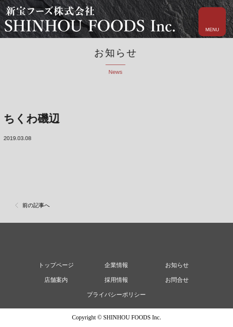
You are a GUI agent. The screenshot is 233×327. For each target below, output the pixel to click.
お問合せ (177, 280)
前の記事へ (36, 205)
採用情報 (116, 280)
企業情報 (116, 265)
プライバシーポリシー (116, 295)
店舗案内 (56, 280)
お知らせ (177, 265)
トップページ (56, 265)
